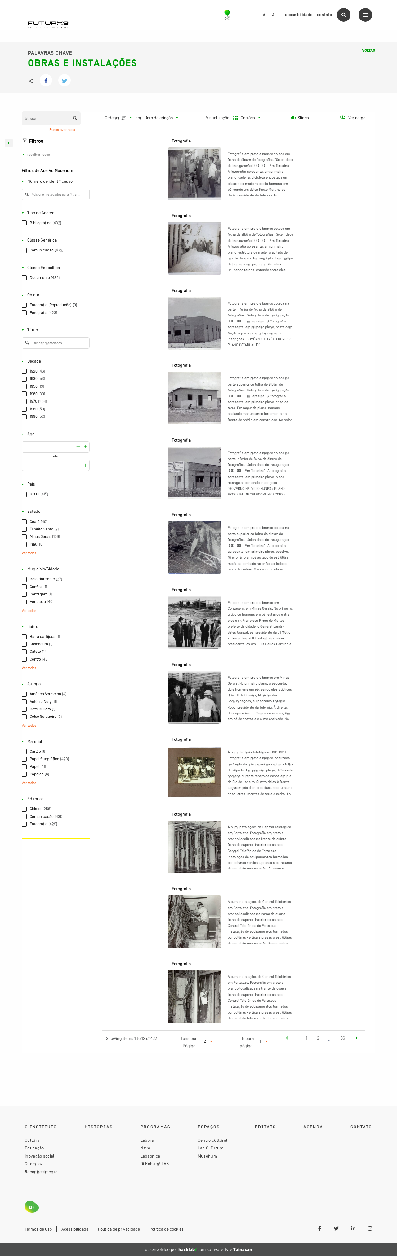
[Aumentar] (78, 447)
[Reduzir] (86, 447)
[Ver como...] (354, 117)
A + (266, 15)
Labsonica (150, 1156)
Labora (147, 1140)
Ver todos (29, 553)
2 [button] (318, 1038)
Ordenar (112, 117)
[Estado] (54, 511)
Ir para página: (247, 1042)
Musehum (207, 1156)
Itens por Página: (188, 1042)
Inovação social (40, 1156)
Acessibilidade (74, 1229)
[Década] (54, 361)
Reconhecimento (41, 1171)
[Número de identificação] (54, 181)
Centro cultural (213, 1140)
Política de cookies (166, 1229)
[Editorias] (54, 799)
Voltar (368, 50)
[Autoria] (54, 684)
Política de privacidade (119, 1229)
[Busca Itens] (51, 118)
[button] (287, 1039)
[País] (54, 484)
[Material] (54, 741)
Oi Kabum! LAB (155, 1163)
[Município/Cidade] (54, 569)
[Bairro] (54, 626)
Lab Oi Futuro (211, 1147)
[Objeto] (54, 295)
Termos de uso (38, 1229)
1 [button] (306, 1038)
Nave (145, 1147)
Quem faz (34, 1163)
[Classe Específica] (54, 267)
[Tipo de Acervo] (54, 213)
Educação (34, 1147)
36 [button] (343, 1038)
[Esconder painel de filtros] (9, 143)
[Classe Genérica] (54, 240)
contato (324, 14)
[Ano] (54, 434)
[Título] (54, 330)
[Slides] (300, 117)
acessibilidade (298, 14)
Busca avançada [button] (62, 130)
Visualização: (218, 117)
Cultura (32, 1140)
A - (275, 15)
